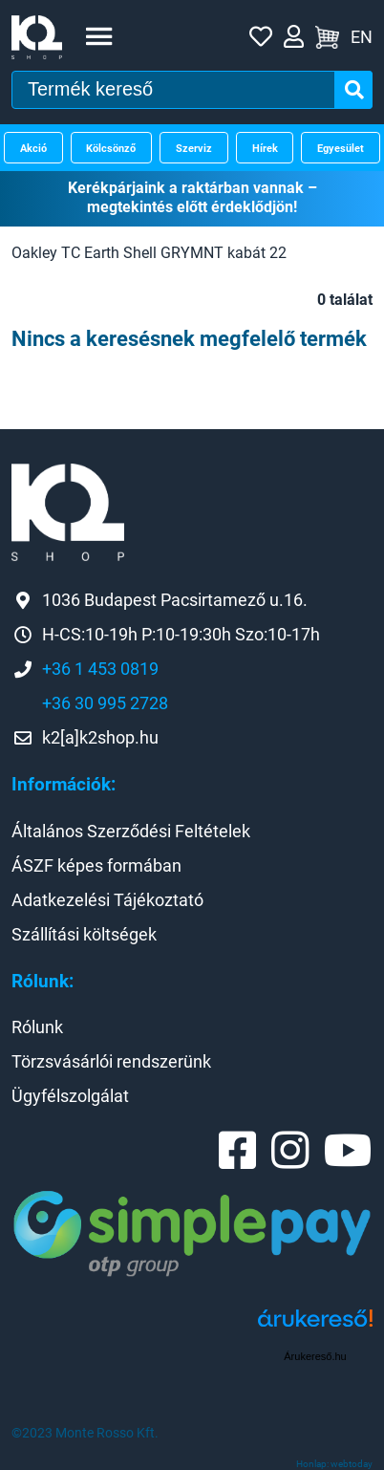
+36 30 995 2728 (105, 703)
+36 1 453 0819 (100, 669)
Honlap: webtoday (334, 1464)
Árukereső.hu (315, 1356)
